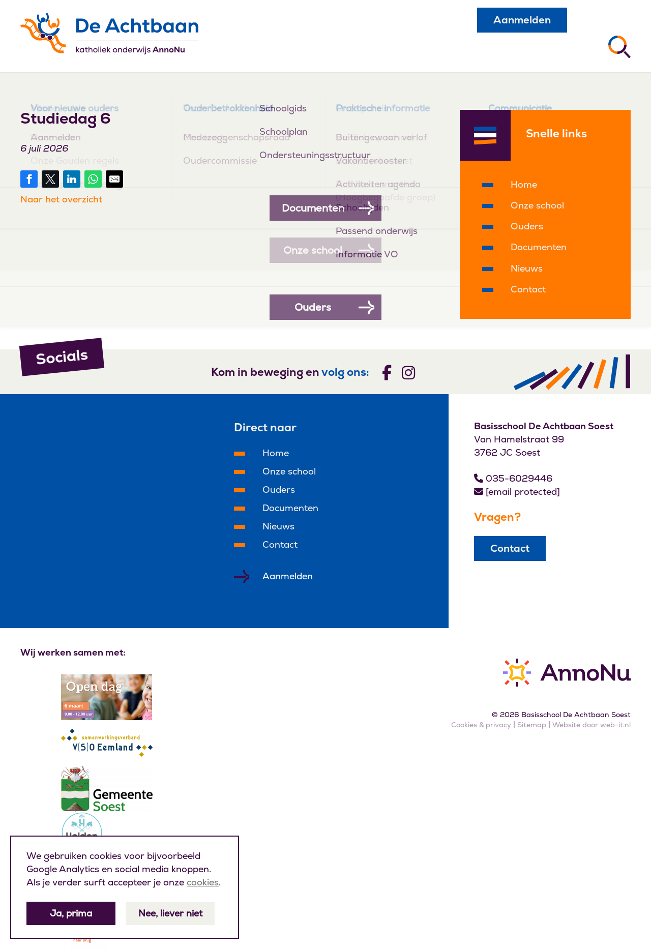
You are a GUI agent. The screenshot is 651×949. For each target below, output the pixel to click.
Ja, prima (71, 913)
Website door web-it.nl (591, 724)
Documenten (539, 247)
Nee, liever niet (170, 913)
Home (524, 184)
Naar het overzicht (61, 199)
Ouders (527, 226)
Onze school (537, 205)
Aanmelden (522, 19)
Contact (528, 289)
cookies (203, 882)
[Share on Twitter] (50, 179)
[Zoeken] (619, 47)
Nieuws (527, 268)
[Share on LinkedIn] (71, 179)
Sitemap (531, 724)
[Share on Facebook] (29, 179)
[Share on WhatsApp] (93, 179)
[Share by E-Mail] (114, 179)
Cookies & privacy (481, 724)
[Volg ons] (387, 372)
